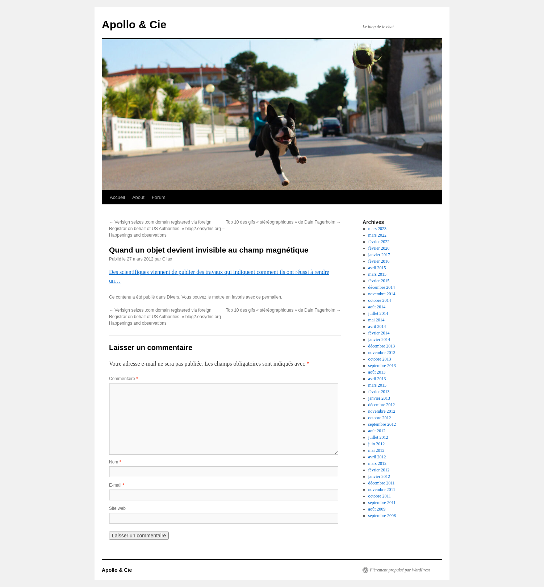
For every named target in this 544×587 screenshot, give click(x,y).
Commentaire (123, 378)
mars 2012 (377, 463)
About (138, 197)
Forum (159, 197)
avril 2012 (377, 456)
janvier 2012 (379, 476)
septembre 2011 (382, 502)
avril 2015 (377, 267)
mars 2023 (377, 228)
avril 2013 (377, 378)
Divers (173, 297)
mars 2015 (377, 274)
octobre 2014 (379, 300)
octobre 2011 (379, 496)
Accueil (117, 197)
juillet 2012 (378, 437)
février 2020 (379, 248)
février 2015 (379, 280)
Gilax (167, 259)
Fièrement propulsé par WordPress (400, 570)
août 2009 (377, 509)
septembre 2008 (382, 515)
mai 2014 (376, 319)
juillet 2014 (378, 313)
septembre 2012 (382, 424)
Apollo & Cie (134, 24)
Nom (115, 462)
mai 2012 (376, 450)
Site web (117, 508)
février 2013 (379, 391)
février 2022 (379, 241)
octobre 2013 (379, 359)
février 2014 (379, 333)
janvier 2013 (379, 398)
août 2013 (377, 372)
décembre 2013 (381, 346)
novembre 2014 (382, 293)
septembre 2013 (382, 365)
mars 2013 (377, 385)
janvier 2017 (379, 254)
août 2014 (377, 306)
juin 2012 (376, 443)
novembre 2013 (382, 352)
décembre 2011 (381, 483)
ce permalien (268, 297)
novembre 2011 (382, 489)
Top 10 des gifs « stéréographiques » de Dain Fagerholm (283, 222)
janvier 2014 (379, 339)
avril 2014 (377, 326)
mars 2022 (377, 235)
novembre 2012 (382, 411)
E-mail (116, 485)
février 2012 (379, 469)
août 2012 (377, 430)
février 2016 (379, 261)
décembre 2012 (381, 404)
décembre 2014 (381, 287)
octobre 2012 (379, 417)
